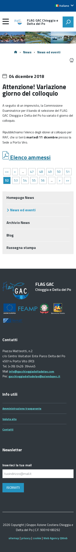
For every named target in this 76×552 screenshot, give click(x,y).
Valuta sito (9, 419)
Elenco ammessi (30, 157)
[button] (64, 5)
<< (7, 171)
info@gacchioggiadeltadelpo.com (31, 371)
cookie (37, 538)
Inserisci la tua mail (17, 465)
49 (50, 171)
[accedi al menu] (5, 21)
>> (67, 180)
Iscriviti (13, 487)
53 (16, 180)
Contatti (7, 429)
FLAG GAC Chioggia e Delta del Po (42, 22)
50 (59, 171)
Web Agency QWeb (55, 538)
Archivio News (18, 222)
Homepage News (20, 197)
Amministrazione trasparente (21, 408)
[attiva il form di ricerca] (68, 21)
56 (43, 180)
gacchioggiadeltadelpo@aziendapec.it (34, 376)
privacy (26, 538)
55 (34, 180)
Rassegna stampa (21, 247)
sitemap (14, 538)
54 (25, 180)
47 (32, 171)
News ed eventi (48, 52)
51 (68, 171)
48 (41, 171)
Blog (10, 235)
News (27, 52)
